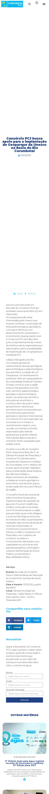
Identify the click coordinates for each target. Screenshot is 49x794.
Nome (9, 673)
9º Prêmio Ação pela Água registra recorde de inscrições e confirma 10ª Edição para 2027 (24, 763)
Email (9, 681)
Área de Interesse (15, 690)
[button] (29, 4)
